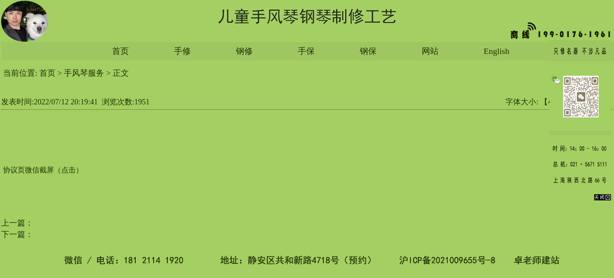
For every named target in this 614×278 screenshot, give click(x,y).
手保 (306, 51)
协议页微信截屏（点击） (43, 170)
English (496, 51)
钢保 (368, 51)
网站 (430, 51)
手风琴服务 (84, 73)
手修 (182, 51)
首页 (120, 51)
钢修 (244, 51)
